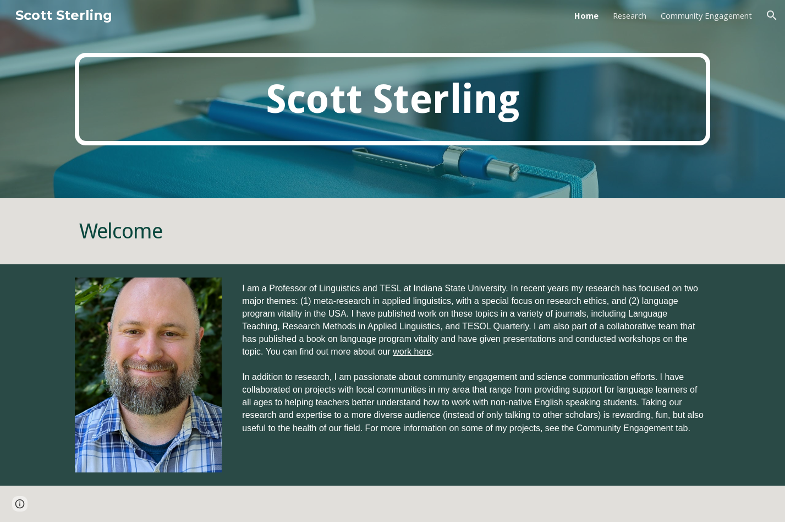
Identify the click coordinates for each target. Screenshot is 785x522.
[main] (392, 99)
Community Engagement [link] (706, 15)
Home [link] (586, 15)
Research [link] (629, 15)
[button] (772, 15)
